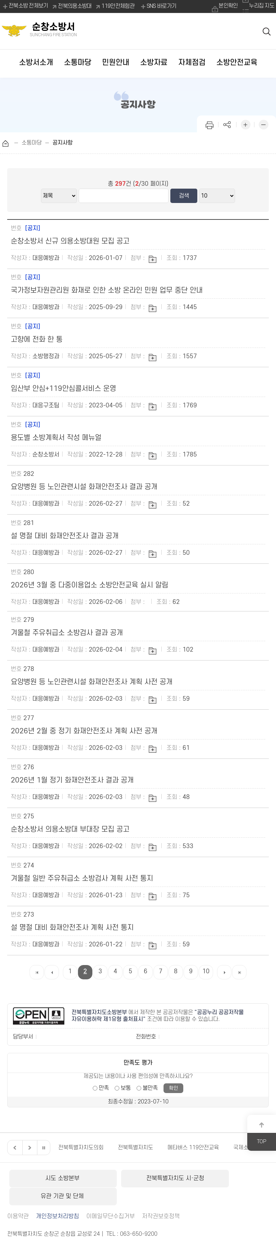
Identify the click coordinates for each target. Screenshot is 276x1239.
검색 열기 (266, 31)
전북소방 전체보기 (25, 6)
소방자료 (153, 62)
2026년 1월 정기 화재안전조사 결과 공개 (72, 780)
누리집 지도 (261, 6)
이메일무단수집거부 (110, 1198)
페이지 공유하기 (227, 124)
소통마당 (77, 62)
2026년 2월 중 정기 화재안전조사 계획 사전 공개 (84, 731)
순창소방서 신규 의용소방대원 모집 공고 (70, 241)
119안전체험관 (118, 6)
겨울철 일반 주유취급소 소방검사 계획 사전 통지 (82, 879)
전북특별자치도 (135, 1147)
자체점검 (192, 62)
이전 (14, 1147)
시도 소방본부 (51, 1178)
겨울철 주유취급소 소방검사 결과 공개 (67, 633)
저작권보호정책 (161, 1198)
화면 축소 (263, 124)
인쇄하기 (209, 124)
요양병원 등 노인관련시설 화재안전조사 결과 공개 (84, 487)
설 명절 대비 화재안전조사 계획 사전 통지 (72, 928)
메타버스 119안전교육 (193, 1147)
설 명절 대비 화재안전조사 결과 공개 (65, 536)
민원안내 (115, 62)
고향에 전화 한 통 (37, 340)
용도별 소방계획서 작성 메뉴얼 (56, 438)
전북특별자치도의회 (81, 1147)
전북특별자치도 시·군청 (138, 1178)
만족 (104, 1088)
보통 (126, 1088)
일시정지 (43, 1147)
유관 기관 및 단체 (225, 1178)
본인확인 (226, 6)
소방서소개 (36, 62)
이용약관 (18, 1198)
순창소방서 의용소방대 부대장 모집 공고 (70, 829)
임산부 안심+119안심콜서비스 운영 (63, 389)
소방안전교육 (236, 62)
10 (206, 971)
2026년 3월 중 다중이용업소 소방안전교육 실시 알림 (89, 585)
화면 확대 (245, 124)
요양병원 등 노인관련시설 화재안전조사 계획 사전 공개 (91, 682)
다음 (28, 1147)
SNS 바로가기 (158, 6)
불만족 (150, 1088)
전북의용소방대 (75, 6)
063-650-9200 (138, 1215)
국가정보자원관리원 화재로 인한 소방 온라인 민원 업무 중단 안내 (107, 290)
